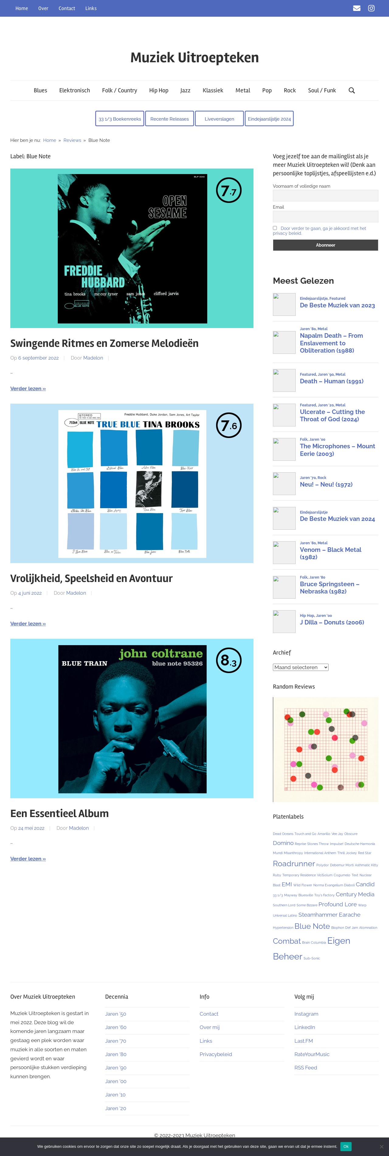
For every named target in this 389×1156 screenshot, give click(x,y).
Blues (40, 90)
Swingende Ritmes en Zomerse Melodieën (104, 343)
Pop (267, 90)
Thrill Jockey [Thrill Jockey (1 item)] (347, 853)
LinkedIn (304, 1027)
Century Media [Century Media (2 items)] (355, 894)
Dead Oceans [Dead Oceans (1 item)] (283, 834)
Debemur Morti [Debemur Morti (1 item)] (342, 865)
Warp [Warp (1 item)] (362, 905)
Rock (290, 90)
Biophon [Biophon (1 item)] (337, 927)
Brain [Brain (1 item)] (306, 942)
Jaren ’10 (115, 1095)
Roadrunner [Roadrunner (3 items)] (294, 863)
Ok (346, 1146)
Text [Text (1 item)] (355, 875)
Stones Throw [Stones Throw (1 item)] (318, 844)
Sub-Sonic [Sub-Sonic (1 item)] (312, 958)
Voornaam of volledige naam (301, 186)
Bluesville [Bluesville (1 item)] (305, 895)
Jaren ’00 (115, 1081)
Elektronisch (74, 90)
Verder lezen (25, 388)
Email (278, 207)
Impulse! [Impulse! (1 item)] (336, 844)
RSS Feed (305, 1068)
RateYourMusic (311, 1054)
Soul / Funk (322, 90)
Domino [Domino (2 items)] (283, 843)
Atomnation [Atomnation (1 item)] (368, 927)
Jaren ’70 (115, 1041)
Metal (243, 90)
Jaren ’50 (115, 1014)
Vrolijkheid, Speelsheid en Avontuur (91, 578)
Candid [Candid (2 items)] (365, 884)
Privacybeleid (216, 1054)
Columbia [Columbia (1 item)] (318, 942)
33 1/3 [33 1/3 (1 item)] (278, 895)
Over (43, 8)
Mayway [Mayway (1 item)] (290, 895)
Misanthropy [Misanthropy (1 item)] (293, 853)
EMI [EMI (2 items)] (287, 884)
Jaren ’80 (115, 1054)
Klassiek (213, 90)
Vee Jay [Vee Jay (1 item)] (337, 834)
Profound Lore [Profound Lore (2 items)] (337, 904)
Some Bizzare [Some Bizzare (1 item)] (307, 905)
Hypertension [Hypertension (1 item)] (283, 927)
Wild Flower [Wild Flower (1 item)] (302, 885)
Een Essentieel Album (59, 813)
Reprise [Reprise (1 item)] (300, 844)
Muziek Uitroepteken (194, 58)
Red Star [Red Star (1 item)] (364, 853)
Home (21, 8)
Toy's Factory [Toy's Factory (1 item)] (324, 895)
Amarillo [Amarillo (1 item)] (324, 834)
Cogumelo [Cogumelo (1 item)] (342, 875)
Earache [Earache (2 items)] (349, 914)
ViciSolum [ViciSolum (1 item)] (324, 875)
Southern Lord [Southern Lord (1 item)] (284, 905)
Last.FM (303, 1041)
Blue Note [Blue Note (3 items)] (312, 926)
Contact (67, 8)
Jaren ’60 (115, 1027)
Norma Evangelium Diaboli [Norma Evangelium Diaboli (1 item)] (334, 885)
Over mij (210, 1027)
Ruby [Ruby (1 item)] (277, 875)
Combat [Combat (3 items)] (287, 941)
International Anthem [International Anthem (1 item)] (320, 853)
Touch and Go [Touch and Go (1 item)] (305, 834)
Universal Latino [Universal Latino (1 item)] (285, 915)
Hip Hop (158, 90)
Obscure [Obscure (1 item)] (350, 834)
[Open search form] (352, 90)
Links (91, 8)
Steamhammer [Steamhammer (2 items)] (318, 914)
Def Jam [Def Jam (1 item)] (351, 927)
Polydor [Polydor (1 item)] (322, 865)
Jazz (186, 90)
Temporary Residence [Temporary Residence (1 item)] (299, 875)
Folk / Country (119, 90)
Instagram (306, 1014)
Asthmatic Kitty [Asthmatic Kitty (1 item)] (366, 865)
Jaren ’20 (115, 1108)
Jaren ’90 (115, 1068)
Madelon (93, 358)
